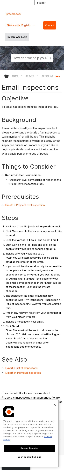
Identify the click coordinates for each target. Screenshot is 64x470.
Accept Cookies (29, 448)
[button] (50, 58)
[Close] (54, 404)
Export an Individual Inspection (23, 372)
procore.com (13, 14)
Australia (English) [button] (20, 25)
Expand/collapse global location (57, 75)
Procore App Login (17, 37)
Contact (49, 25)
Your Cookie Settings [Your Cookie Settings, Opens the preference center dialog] (29, 457)
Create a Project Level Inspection (25, 205)
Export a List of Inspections (21, 368)
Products (30, 75)
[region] (29, 433)
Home (15, 75)
